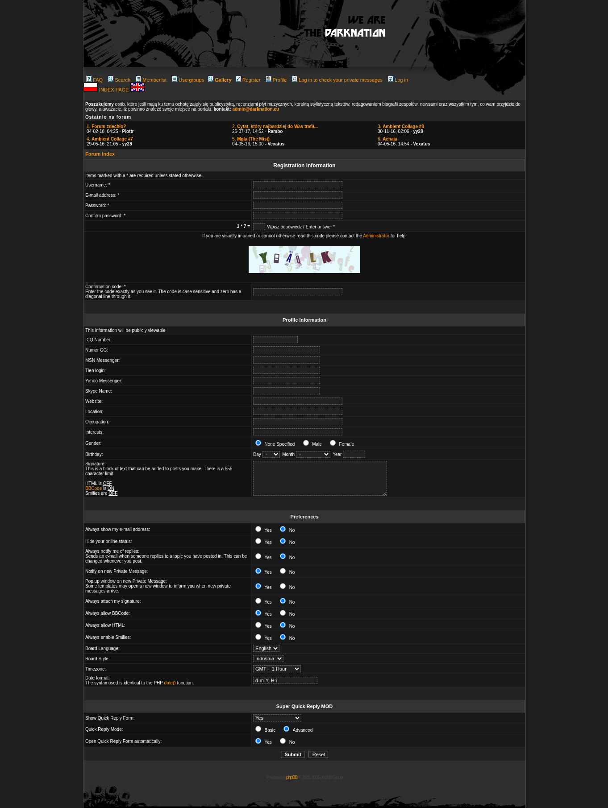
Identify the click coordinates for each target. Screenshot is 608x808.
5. (251, 139)
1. (106, 126)
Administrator (376, 235)
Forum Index (100, 154)
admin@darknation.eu (255, 109)
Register (248, 80)
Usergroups (188, 80)
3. (401, 126)
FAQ (94, 80)
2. (275, 126)
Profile (276, 80)
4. (110, 139)
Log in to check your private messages (337, 80)
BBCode (93, 488)
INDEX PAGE (114, 89)
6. (387, 139)
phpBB (291, 777)
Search (119, 80)
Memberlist (151, 80)
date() (170, 682)
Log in (398, 80)
